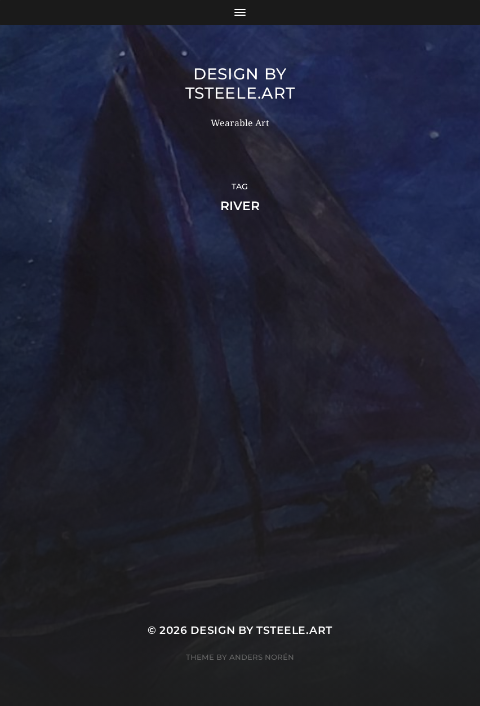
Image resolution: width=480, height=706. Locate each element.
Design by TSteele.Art (240, 83)
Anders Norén (261, 656)
